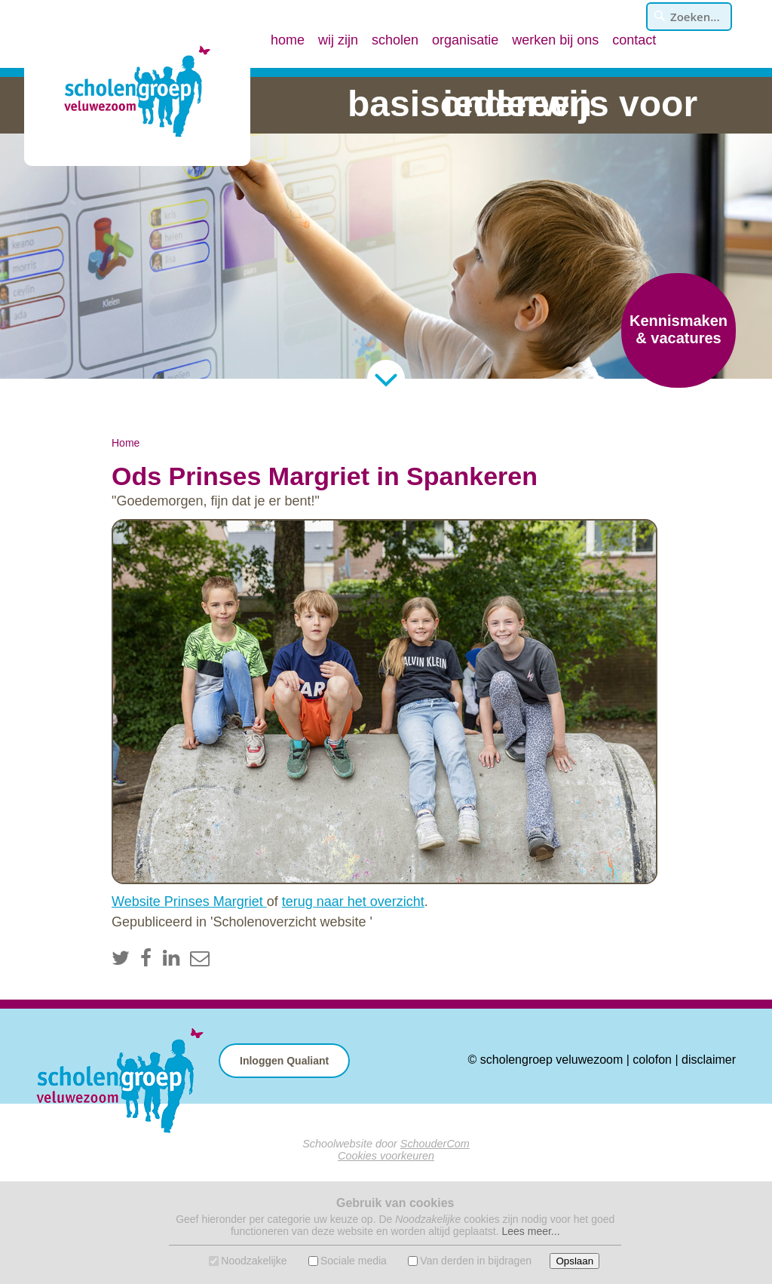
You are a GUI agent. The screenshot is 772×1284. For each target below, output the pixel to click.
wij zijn (338, 40)
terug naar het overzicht (353, 901)
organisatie (465, 40)
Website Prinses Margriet (189, 901)
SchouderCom (435, 1144)
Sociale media (353, 1261)
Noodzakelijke (253, 1261)
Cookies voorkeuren (386, 1156)
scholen (395, 40)
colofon (652, 1059)
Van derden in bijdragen (476, 1261)
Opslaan (574, 1261)
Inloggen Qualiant (284, 1061)
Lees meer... (530, 1231)
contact (634, 40)
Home (125, 443)
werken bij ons (555, 40)
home (288, 40)
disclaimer (709, 1059)
